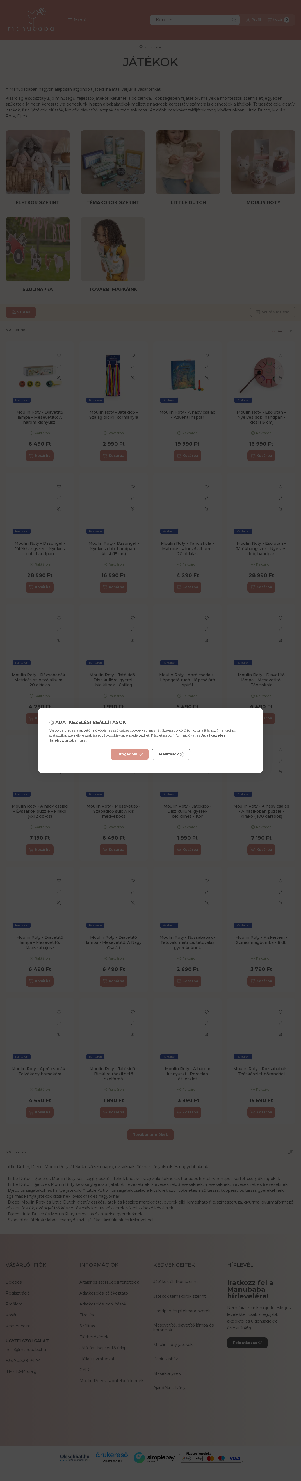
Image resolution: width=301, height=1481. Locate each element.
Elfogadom (130, 754)
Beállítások (171, 754)
